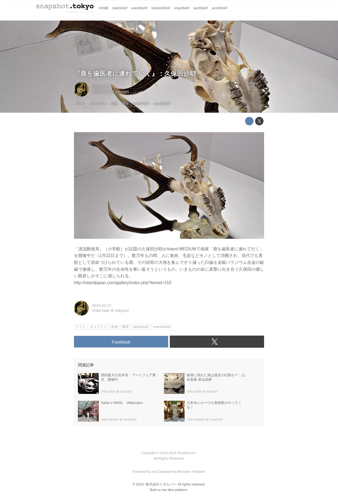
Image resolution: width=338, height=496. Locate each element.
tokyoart (122, 91)
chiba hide (100, 91)
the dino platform (174, 490)
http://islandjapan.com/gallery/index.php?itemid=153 (122, 282)
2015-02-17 (101, 86)
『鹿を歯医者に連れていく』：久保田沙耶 (135, 73)
